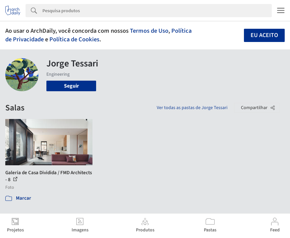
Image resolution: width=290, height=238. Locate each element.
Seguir (71, 86)
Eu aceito (264, 35)
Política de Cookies (74, 39)
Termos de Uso (149, 30)
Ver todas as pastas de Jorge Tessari (192, 107)
